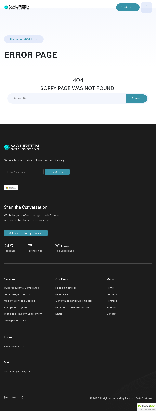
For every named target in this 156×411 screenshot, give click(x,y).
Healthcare (62, 294)
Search (136, 98)
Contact (111, 314)
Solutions (112, 307)
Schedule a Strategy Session (25, 233)
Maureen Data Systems (138, 398)
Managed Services (15, 320)
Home (14, 39)
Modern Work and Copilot (19, 301)
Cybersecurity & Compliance (21, 288)
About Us (112, 294)
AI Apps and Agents (15, 307)
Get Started (57, 172)
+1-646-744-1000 (14, 346)
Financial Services (66, 288)
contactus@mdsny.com (17, 371)
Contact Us (128, 7)
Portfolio (112, 301)
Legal (58, 314)
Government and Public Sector (73, 301)
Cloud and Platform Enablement (23, 314)
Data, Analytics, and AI (17, 294)
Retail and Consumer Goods (72, 307)
